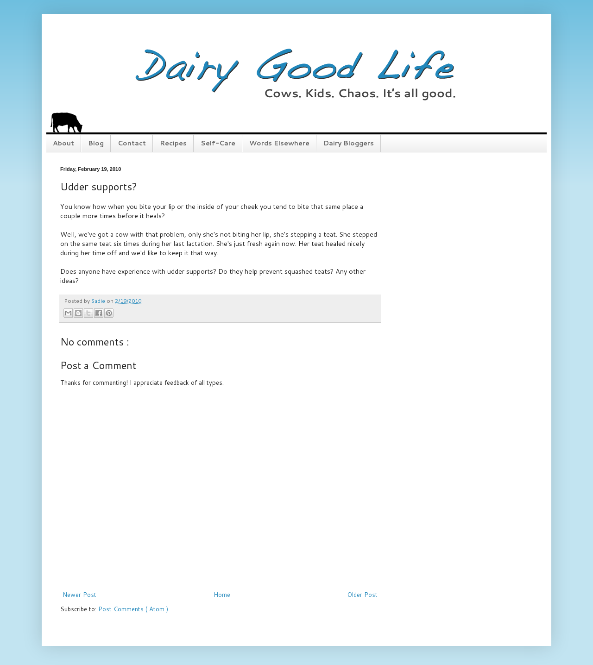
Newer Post (79, 594)
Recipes (173, 143)
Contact (132, 143)
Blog (96, 143)
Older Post (362, 594)
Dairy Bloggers (348, 143)
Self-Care (218, 143)
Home (222, 594)
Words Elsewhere (279, 143)
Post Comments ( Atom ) (133, 609)
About (63, 143)
